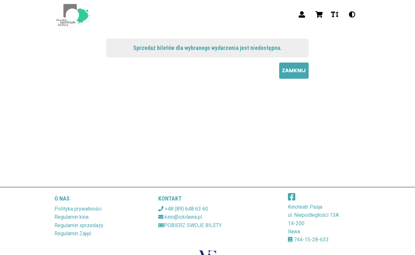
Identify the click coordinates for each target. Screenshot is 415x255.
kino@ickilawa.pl (183, 217)
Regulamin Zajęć (72, 233)
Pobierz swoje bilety (190, 225)
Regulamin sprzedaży (78, 225)
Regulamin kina (71, 217)
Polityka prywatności (77, 209)
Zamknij (294, 70)
